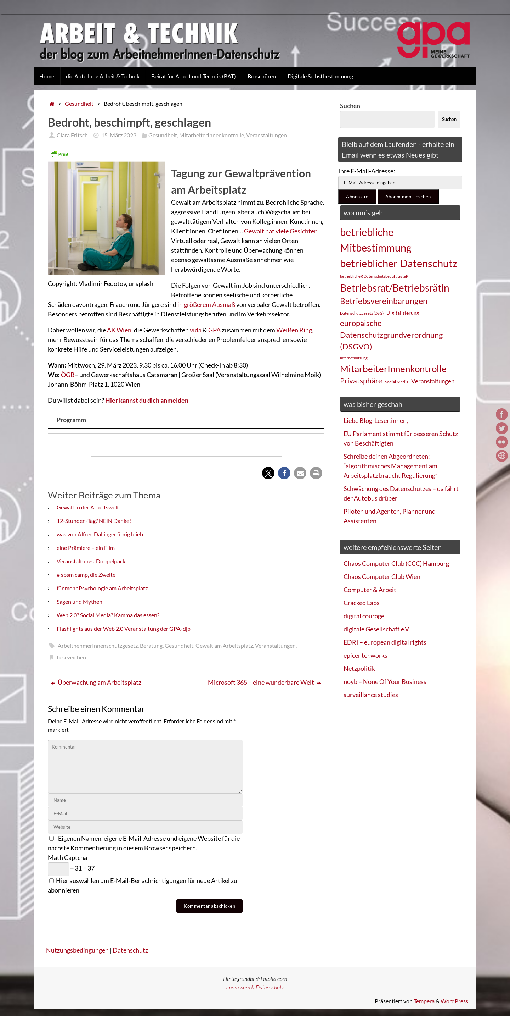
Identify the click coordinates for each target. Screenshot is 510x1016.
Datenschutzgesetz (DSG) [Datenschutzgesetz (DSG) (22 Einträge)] (362, 313)
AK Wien (119, 330)
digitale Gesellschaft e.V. (377, 629)
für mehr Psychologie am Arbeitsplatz (102, 588)
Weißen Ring (294, 330)
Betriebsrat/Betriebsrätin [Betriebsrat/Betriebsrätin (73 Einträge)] (394, 288)
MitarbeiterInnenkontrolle (211, 135)
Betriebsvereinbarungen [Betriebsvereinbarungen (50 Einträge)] (383, 301)
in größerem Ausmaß (206, 304)
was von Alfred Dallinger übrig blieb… (102, 534)
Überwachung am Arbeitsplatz (96, 682)
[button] (268, 473)
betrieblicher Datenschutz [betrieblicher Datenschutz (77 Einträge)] (398, 263)
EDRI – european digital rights (385, 642)
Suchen (350, 106)
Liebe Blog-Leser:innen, (376, 420)
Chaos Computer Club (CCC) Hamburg (396, 563)
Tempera (424, 1001)
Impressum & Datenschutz (255, 987)
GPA (215, 330)
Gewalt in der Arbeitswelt (88, 507)
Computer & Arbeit (370, 589)
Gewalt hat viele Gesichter (280, 231)
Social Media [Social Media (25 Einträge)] (396, 382)
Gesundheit (79, 103)
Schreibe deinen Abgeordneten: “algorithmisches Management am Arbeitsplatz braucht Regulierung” (391, 465)
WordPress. (455, 1001)
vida (196, 330)
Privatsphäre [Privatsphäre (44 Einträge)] (361, 380)
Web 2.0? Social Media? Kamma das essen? (108, 615)
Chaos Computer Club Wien (382, 576)
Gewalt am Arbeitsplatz (224, 645)
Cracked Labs (362, 603)
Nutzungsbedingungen (77, 950)
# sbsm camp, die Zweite (86, 574)
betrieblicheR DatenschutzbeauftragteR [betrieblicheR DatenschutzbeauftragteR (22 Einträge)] (374, 276)
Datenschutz (130, 950)
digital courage (364, 616)
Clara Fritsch (72, 135)
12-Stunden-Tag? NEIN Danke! (94, 520)
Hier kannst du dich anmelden (146, 400)
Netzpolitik (359, 668)
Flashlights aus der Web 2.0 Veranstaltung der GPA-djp (124, 628)
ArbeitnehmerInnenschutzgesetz (98, 645)
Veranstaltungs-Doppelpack (91, 561)
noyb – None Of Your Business (385, 681)
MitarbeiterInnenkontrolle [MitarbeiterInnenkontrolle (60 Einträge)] (393, 368)
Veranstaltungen (266, 135)
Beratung (151, 645)
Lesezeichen (71, 657)
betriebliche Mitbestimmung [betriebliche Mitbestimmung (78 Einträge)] (376, 240)
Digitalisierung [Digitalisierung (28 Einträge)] (402, 313)
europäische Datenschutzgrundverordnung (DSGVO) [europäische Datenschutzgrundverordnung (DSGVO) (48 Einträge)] (391, 334)
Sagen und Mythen (79, 601)
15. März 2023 (118, 135)
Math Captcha (67, 857)
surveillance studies (371, 694)
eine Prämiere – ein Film (86, 547)
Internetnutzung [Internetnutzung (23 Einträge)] (354, 357)
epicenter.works (365, 655)
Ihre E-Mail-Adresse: (366, 171)
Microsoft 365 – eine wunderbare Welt (264, 682)
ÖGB (68, 375)
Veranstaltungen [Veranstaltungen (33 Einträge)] (432, 381)
